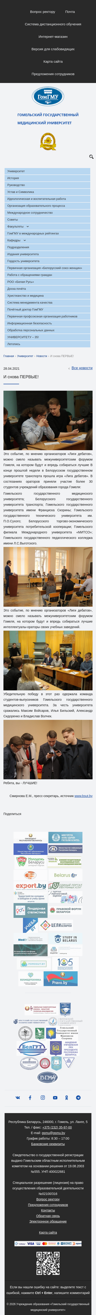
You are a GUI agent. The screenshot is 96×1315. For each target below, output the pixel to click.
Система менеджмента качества (29, 302)
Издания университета (23, 254)
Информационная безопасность (29, 323)
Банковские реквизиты (48, 1144)
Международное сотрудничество (30, 212)
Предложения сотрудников (53, 74)
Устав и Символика (20, 192)
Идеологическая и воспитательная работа (36, 199)
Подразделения (18, 247)
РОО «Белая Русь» (20, 282)
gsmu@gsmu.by (53, 1133)
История (13, 178)
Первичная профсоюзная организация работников (42, 316)
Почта (70, 12)
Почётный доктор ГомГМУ (25, 309)
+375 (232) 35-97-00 (57, 1127)
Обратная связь (48, 1216)
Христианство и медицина (25, 295)
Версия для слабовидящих (53, 49)
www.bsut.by (83, 796)
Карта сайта (53, 61)
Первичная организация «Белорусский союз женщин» (44, 268)
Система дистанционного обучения (53, 24)
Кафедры (13, 240)
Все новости (80, 368)
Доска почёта (16, 288)
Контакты (48, 1210)
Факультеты (15, 226)
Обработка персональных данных (30, 330)
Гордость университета (23, 261)
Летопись (13, 344)
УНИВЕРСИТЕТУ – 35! (23, 337)
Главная (8, 356)
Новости (42, 356)
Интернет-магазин (53, 36)
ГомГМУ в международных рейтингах (33, 233)
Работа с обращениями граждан (29, 275)
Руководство (16, 185)
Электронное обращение (48, 1221)
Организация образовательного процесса (36, 205)
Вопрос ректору (42, 12)
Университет (16, 171)
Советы (12, 219)
